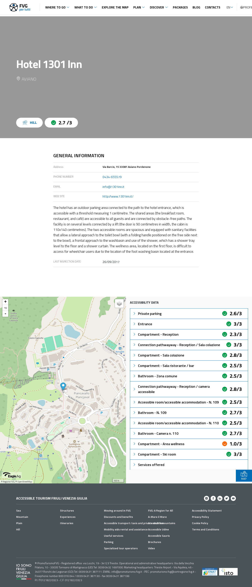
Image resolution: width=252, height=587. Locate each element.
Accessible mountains (161, 523)
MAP (244, 476)
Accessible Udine (158, 529)
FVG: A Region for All (160, 510)
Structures (67, 510)
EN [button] (228, 7)
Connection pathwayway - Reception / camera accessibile (171, 389)
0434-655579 (112, 177)
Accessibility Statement (207, 510)
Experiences (67, 517)
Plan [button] (137, 7)
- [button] (5, 314)
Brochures (154, 542)
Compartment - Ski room (154, 454)
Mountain (22, 517)
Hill (18, 529)
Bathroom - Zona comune (154, 376)
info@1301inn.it (113, 186)
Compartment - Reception (155, 334)
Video (151, 548)
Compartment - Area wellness (158, 443)
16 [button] (5, 308)
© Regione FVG (8, 481)
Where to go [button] (55, 7)
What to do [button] (83, 7)
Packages (180, 7)
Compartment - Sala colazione (158, 355)
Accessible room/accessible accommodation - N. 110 (175, 423)
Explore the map (115, 7)
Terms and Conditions (205, 529)
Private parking (147, 313)
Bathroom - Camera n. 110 (155, 433)
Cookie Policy (200, 523)
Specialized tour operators (121, 548)
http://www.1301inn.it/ (118, 196)
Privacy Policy (200, 517)
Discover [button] (157, 7)
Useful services (113, 536)
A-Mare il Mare (157, 517)
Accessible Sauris (159, 536)
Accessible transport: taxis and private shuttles (134, 523)
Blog (196, 7)
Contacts (212, 7)
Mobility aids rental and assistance (126, 529)
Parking (108, 542)
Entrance (142, 324)
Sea (18, 510)
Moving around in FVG (117, 510)
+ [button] (5, 302)
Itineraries (66, 523)
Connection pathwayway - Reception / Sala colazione (176, 344)
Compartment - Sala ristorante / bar (163, 365)
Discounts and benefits (118, 517)
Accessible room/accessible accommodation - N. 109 (175, 402)
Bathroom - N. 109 (149, 412)
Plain (19, 523)
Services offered (148, 464)
